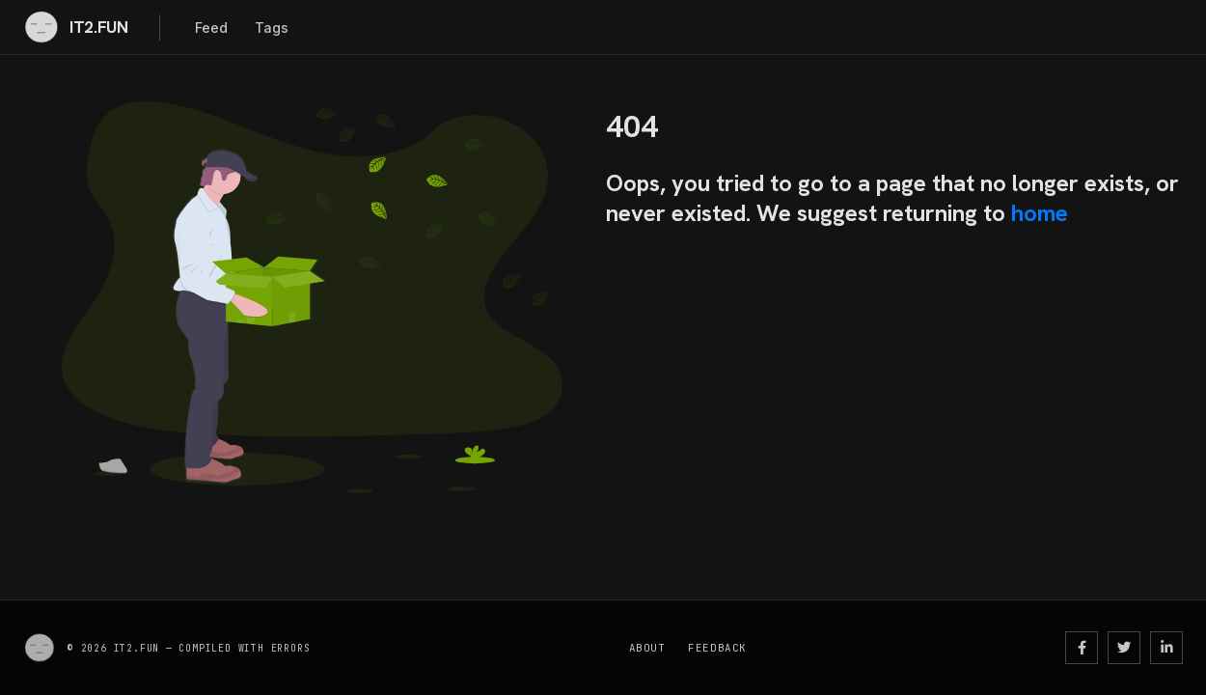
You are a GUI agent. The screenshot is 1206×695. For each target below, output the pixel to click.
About (647, 647)
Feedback (717, 647)
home (1039, 213)
